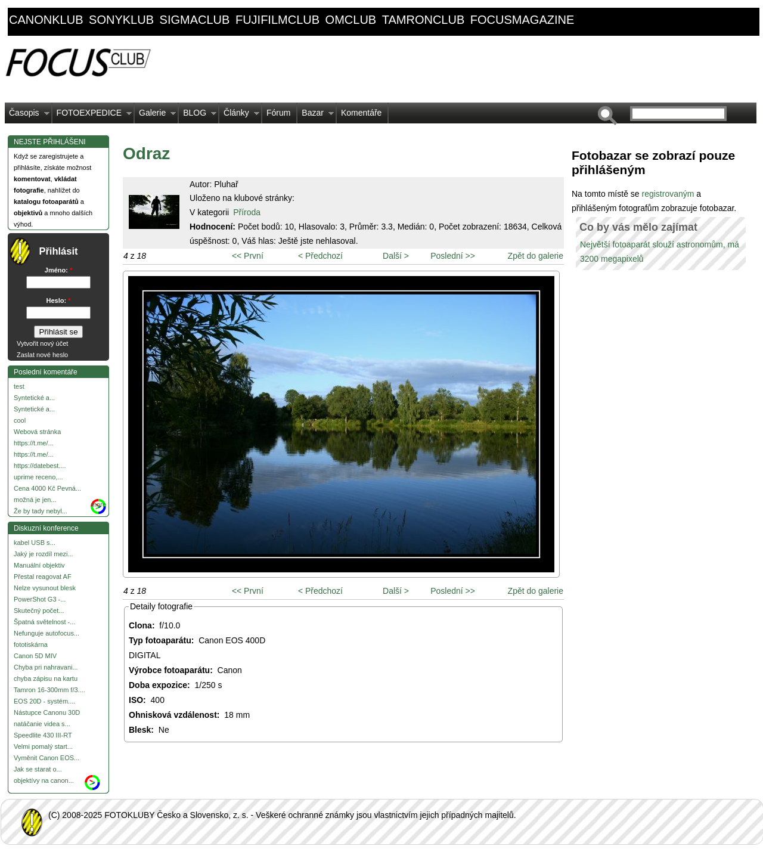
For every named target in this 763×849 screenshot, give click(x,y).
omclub (351, 19)
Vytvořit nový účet (42, 343)
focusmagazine (522, 19)
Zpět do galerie (535, 256)
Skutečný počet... (39, 610)
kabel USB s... (34, 542)
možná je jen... (35, 499)
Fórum (278, 112)
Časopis (27, 115)
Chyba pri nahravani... (46, 667)
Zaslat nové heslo (42, 354)
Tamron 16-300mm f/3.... (49, 689)
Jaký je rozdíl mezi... (43, 553)
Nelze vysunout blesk (45, 587)
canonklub (46, 19)
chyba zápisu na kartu (45, 678)
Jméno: (58, 270)
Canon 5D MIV (35, 655)
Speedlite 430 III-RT (43, 735)
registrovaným (668, 194)
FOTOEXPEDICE (92, 115)
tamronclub (423, 19)
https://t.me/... (34, 443)
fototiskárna (31, 644)
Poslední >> (452, 256)
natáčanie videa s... (42, 723)
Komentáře (361, 112)
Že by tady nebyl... (40, 511)
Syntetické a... (34, 397)
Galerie (155, 115)
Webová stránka (37, 431)
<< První (247, 256)
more (98, 504)
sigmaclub (195, 19)
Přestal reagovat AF (43, 576)
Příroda (246, 212)
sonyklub (121, 19)
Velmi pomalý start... (43, 746)
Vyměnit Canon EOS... (46, 757)
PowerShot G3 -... (40, 599)
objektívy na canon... (44, 780)
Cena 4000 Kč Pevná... (47, 488)
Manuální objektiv (39, 565)
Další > (396, 256)
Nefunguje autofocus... (46, 633)
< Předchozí (320, 256)
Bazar (315, 115)
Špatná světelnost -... (44, 621)
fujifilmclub (277, 19)
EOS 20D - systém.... (44, 701)
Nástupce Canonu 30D (47, 712)
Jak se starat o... (38, 769)
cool (20, 420)
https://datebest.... (40, 465)
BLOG (197, 115)
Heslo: (58, 300)
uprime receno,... (38, 477)
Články (239, 115)
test (19, 386)
